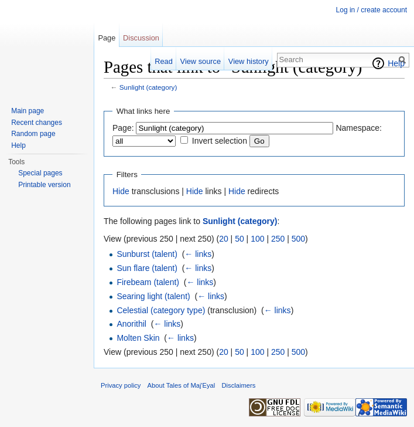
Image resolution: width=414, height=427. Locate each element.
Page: (123, 128)
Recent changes (36, 122)
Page (106, 37)
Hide (120, 191)
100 (257, 238)
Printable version (44, 185)
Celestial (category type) (161, 310)
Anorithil (131, 323)
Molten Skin (138, 338)
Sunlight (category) (148, 87)
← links (197, 254)
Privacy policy (121, 385)
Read (164, 61)
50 (239, 238)
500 (298, 238)
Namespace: (359, 128)
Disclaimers (239, 385)
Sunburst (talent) (147, 254)
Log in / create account (371, 10)
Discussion (141, 37)
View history (248, 61)
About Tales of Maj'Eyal (181, 385)
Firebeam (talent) (148, 282)
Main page (27, 111)
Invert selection (219, 140)
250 (278, 238)
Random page (33, 134)
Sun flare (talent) (147, 268)
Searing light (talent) (153, 296)
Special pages (40, 173)
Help (396, 63)
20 (223, 238)
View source (200, 61)
